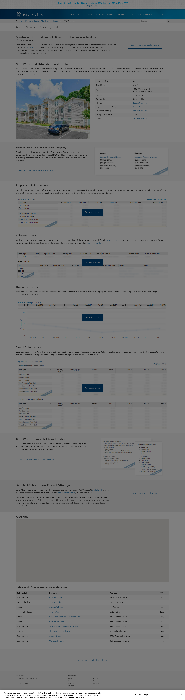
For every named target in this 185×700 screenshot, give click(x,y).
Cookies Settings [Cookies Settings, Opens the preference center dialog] (141, 694)
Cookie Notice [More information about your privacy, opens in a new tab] (80, 697)
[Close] (181, 694)
